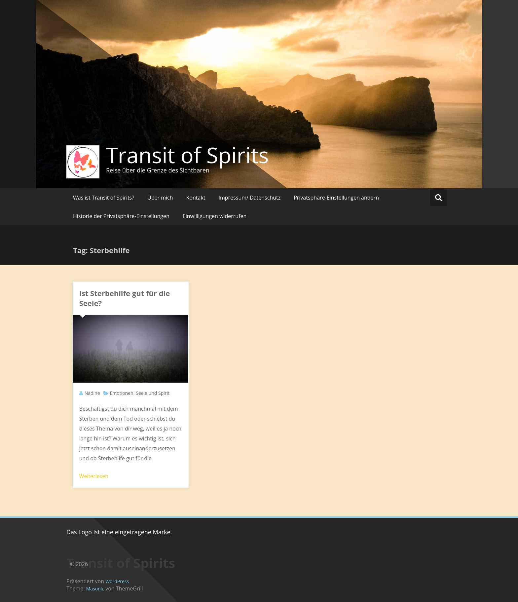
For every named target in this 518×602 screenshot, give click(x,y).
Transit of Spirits (187, 154)
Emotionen (121, 393)
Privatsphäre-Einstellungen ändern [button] (336, 197)
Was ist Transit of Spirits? (103, 197)
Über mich (160, 197)
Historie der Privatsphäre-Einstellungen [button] (121, 216)
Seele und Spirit (152, 393)
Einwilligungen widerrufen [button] (215, 216)
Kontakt (195, 197)
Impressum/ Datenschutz (250, 197)
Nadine (92, 393)
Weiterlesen (93, 476)
